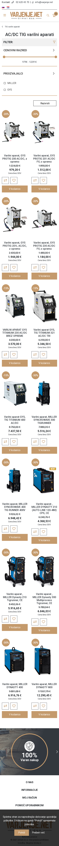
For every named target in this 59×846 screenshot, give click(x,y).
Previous (1, 751)
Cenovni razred (15, 50)
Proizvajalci (13, 73)
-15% (6, 288)
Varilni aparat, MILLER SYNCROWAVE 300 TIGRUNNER (44, 419)
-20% (6, 114)
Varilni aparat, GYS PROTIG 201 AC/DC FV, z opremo (44, 158)
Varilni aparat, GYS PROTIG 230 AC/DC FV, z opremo (44, 245)
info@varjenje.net (44, 2)
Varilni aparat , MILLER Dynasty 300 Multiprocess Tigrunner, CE (44, 599)
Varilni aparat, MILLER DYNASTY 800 (44, 686)
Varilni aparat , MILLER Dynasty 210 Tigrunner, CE (14, 597)
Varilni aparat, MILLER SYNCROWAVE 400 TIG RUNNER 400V (14, 506)
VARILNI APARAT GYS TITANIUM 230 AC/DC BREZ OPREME (14, 332)
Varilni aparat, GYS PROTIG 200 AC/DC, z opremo (14, 158)
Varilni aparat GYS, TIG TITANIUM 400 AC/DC (14, 419)
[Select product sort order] (44, 103)
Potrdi (21, 832)
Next (57, 751)
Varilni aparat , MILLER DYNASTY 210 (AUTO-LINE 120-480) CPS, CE (44, 508)
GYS (9, 89)
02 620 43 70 (22, 2)
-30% (35, 375)
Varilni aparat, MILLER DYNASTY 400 (14, 686)
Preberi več (38, 832)
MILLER (11, 83)
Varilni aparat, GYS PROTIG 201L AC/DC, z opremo (15, 245)
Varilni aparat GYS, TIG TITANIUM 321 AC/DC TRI (44, 332)
